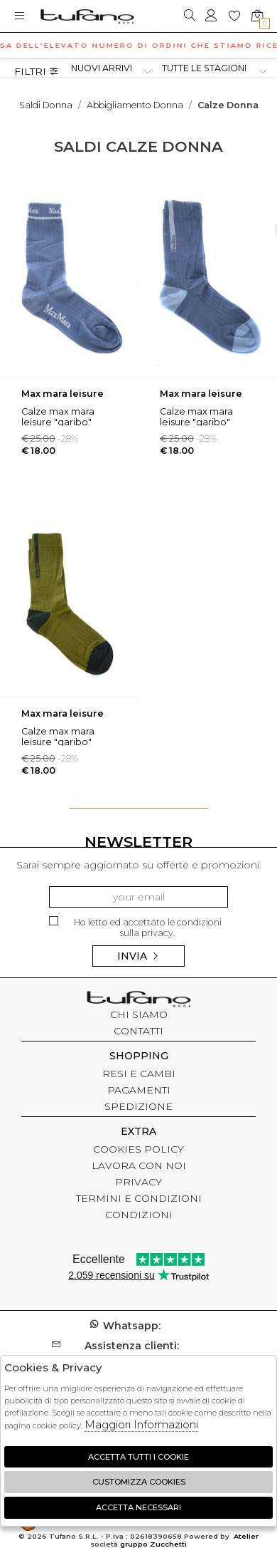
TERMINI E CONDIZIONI (139, 1198)
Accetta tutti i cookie (138, 1457)
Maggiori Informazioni (141, 1424)
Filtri (36, 71)
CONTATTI (138, 1030)
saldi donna (45, 105)
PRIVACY (138, 1181)
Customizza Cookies (138, 1482)
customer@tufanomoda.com (138, 1352)
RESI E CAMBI (138, 1073)
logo (87, 16)
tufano (138, 1001)
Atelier (246, 1536)
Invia (138, 956)
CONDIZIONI (139, 1214)
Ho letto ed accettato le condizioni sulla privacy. (135, 927)
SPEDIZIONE (138, 1106)
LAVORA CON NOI (139, 1165)
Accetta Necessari (138, 1507)
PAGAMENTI (138, 1090)
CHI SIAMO (139, 1014)
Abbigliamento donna (135, 105)
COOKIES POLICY (138, 1149)
